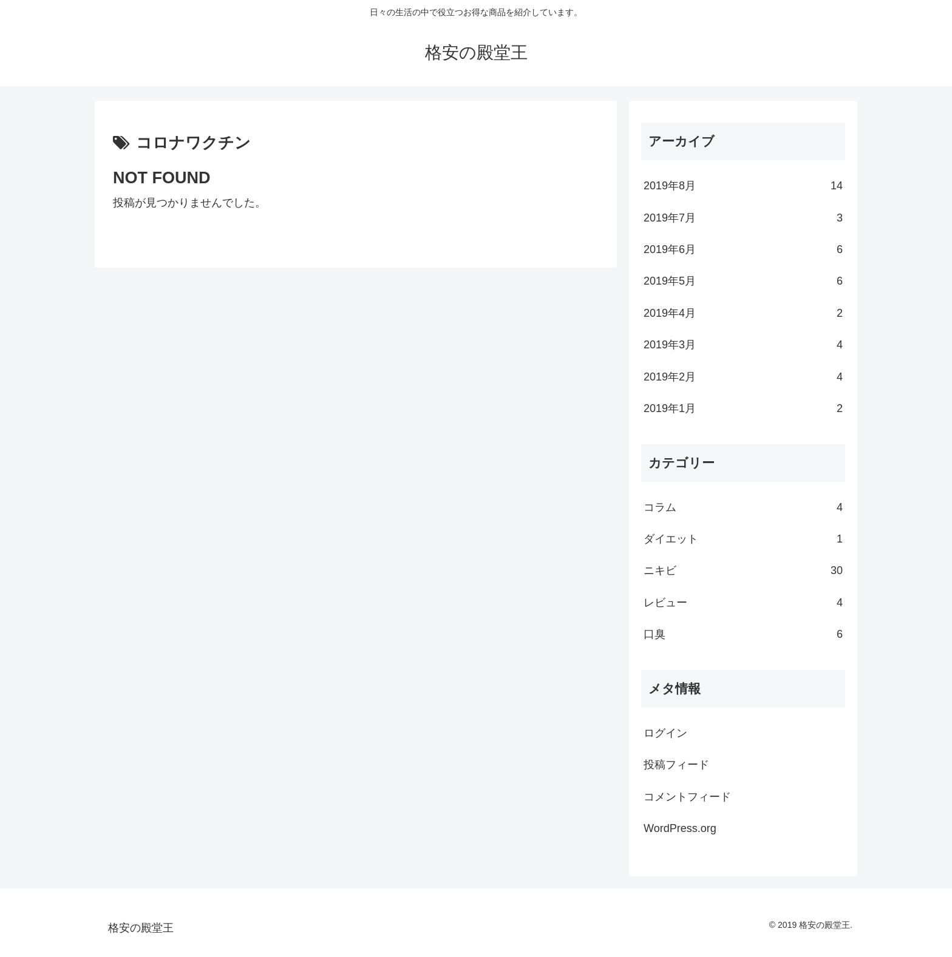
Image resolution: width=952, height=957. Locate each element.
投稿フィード (676, 765)
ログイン (665, 733)
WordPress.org (680, 828)
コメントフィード (687, 797)
